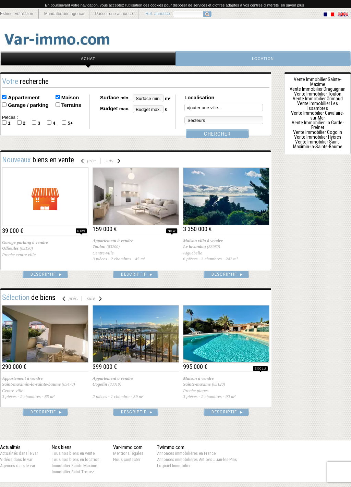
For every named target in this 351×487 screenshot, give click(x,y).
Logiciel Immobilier (174, 465)
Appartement (24, 97)
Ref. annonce (158, 13)
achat (88, 59)
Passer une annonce (114, 13)
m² (167, 98)
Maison (70, 97)
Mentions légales (128, 453)
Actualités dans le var (19, 453)
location (263, 59)
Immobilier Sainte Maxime (74, 465)
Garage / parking (28, 105)
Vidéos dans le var (16, 459)
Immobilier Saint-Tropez (73, 471)
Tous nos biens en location (75, 459)
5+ (70, 123)
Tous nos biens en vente (73, 453)
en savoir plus (292, 5)
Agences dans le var (17, 465)
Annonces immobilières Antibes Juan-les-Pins (197, 459)
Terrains (71, 105)
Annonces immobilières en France (186, 453)
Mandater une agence (64, 13)
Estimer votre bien (16, 13)
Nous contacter (127, 459)
